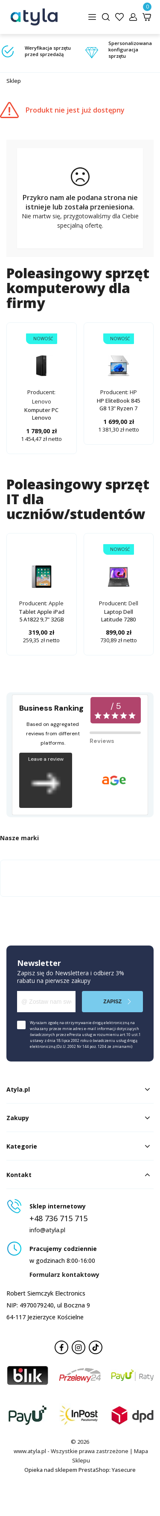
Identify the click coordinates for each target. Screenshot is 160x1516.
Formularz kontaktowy (64, 1274)
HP (133, 392)
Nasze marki (19, 838)
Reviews (102, 741)
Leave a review (45, 780)
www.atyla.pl (30, 1451)
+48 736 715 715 (58, 1218)
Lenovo (41, 401)
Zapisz (112, 1002)
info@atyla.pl (47, 1230)
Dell (133, 603)
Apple (56, 603)
